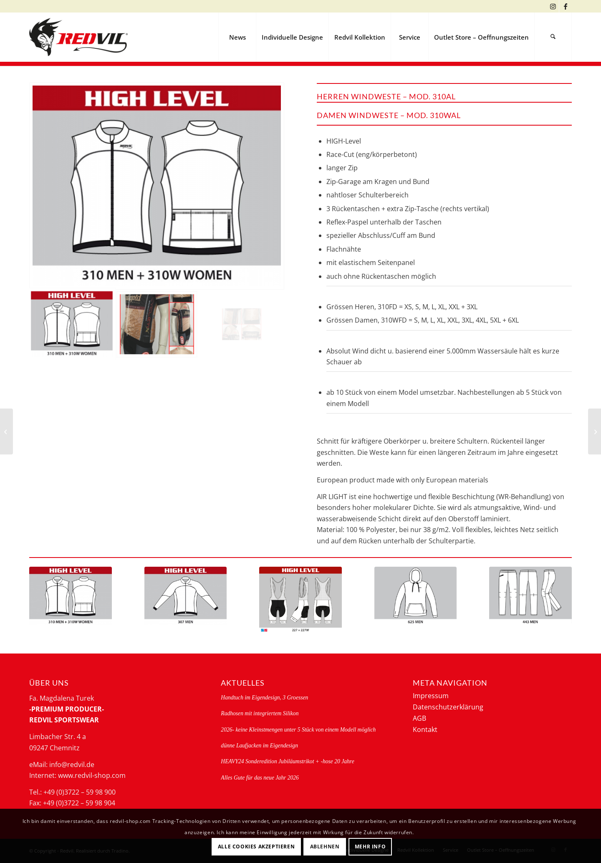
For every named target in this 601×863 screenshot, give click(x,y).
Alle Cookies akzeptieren (256, 846)
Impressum (431, 695)
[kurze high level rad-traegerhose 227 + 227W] (300, 600)
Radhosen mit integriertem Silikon (259, 713)
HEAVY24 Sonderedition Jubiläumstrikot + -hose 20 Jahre (287, 761)
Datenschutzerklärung (448, 707)
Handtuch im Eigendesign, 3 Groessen (264, 697)
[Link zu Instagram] (553, 6)
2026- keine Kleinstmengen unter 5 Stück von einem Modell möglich (298, 730)
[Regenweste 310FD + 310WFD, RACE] (594, 431)
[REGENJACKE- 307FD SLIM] (6, 431)
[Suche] (553, 37)
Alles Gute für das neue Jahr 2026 (260, 778)
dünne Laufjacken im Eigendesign (259, 745)
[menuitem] (237, 37)
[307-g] (185, 596)
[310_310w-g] (70, 596)
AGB (419, 718)
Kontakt (425, 729)
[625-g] (415, 596)
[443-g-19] (530, 596)
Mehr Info (370, 846)
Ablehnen (325, 846)
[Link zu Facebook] (565, 6)
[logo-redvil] (78, 37)
